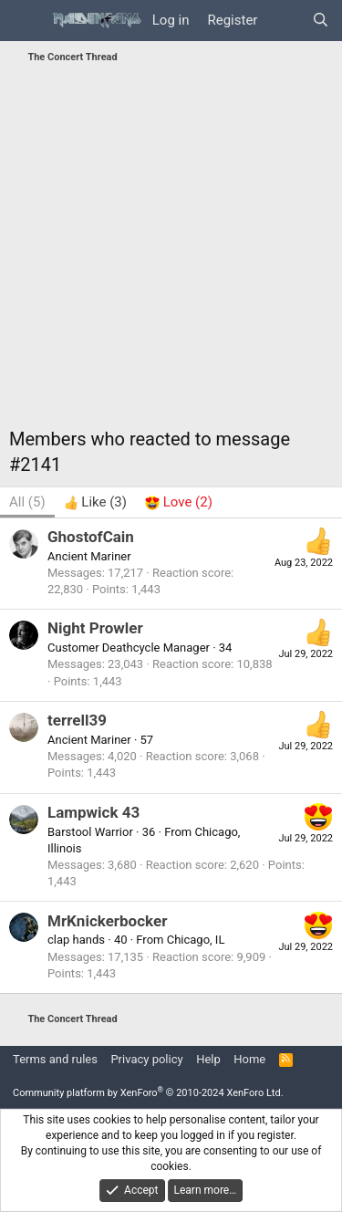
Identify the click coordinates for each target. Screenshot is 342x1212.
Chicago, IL (196, 939)
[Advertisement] (171, 250)
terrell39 (77, 720)
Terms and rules (55, 1059)
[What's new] (284, 20)
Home (249, 1059)
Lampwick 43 (93, 812)
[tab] (95, 502)
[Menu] (25, 21)
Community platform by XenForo (148, 1093)
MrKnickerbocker (107, 921)
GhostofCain (90, 537)
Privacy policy (146, 1059)
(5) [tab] (27, 502)
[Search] (320, 20)
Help (208, 1059)
